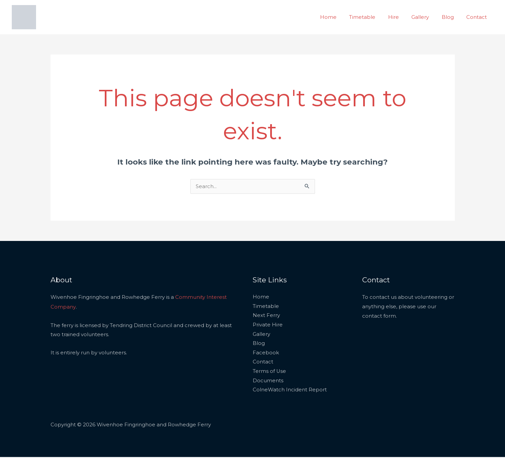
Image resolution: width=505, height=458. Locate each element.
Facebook (266, 353)
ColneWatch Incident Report (290, 391)
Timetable (373, 17)
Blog (451, 17)
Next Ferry (266, 316)
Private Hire (268, 325)
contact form (379, 316)
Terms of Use (269, 372)
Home (342, 17)
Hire (402, 17)
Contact (478, 17)
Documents (268, 382)
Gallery (426, 17)
